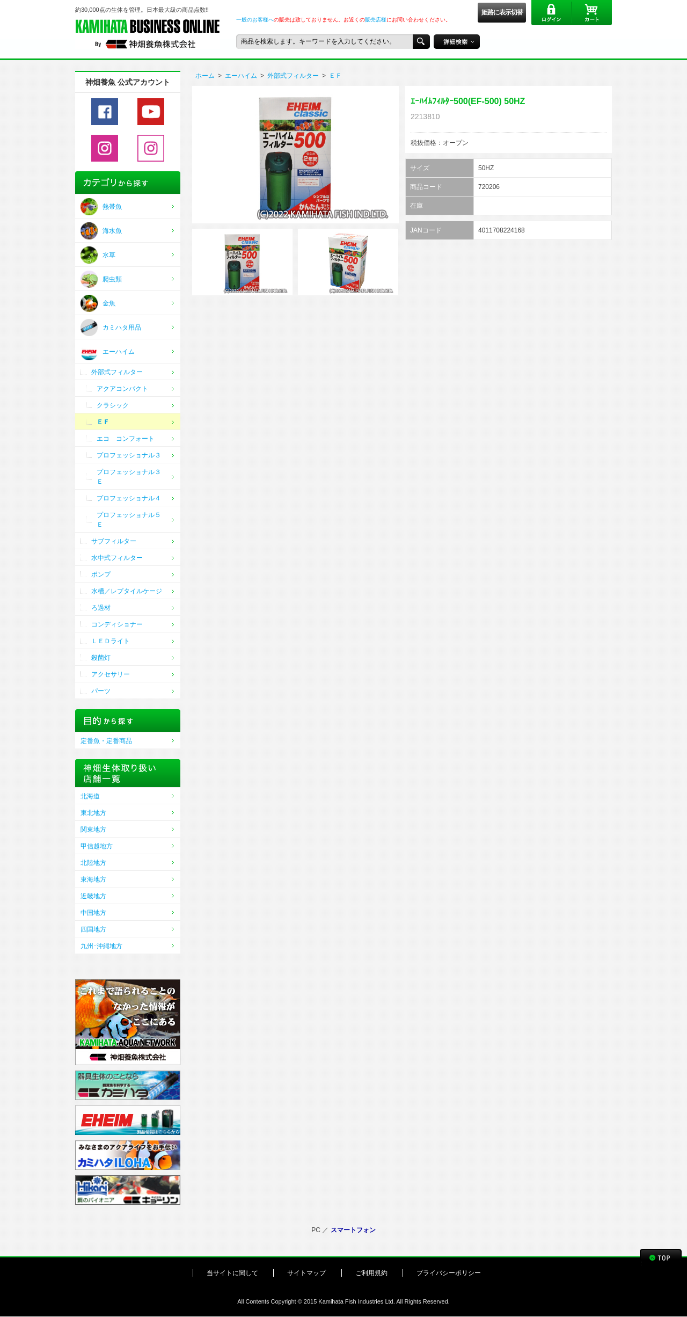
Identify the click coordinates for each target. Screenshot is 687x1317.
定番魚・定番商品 (106, 741)
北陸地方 (93, 863)
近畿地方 (93, 896)
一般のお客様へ (255, 20)
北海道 (90, 796)
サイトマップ (306, 1273)
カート (592, 12)
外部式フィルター (293, 75)
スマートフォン (353, 1230)
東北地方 (93, 813)
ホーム (205, 75)
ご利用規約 (371, 1273)
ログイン (551, 12)
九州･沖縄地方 (101, 946)
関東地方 (93, 829)
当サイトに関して (232, 1273)
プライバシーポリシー (448, 1273)
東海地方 (93, 879)
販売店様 (375, 20)
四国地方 (93, 929)
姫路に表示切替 (502, 12)
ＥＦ (335, 75)
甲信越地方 (97, 846)
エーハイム (241, 75)
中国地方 (93, 912)
